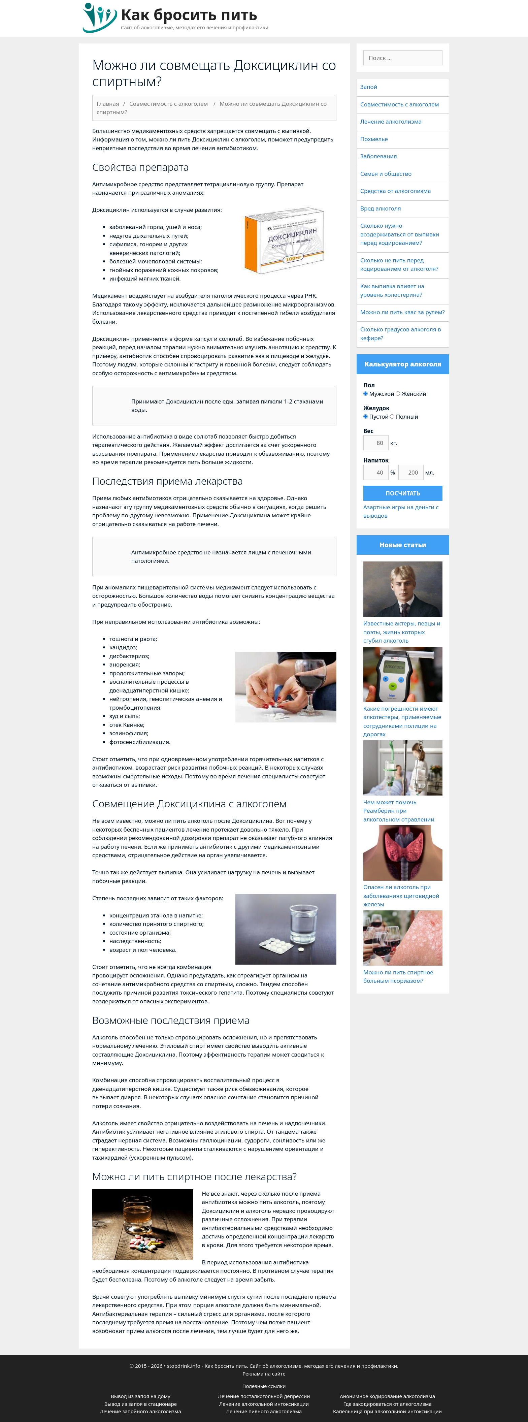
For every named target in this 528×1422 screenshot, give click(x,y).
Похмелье (374, 139)
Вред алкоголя (380, 208)
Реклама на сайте (264, 1373)
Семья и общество (385, 173)
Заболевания (378, 156)
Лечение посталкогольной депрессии (264, 1396)
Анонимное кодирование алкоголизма (387, 1396)
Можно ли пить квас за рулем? (402, 312)
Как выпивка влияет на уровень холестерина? (392, 290)
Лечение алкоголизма (391, 121)
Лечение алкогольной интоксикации (264, 1403)
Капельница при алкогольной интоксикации (387, 1411)
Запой (368, 87)
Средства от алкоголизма (395, 191)
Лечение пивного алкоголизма (264, 1411)
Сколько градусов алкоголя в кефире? (400, 333)
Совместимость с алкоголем (399, 104)
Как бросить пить (189, 14)
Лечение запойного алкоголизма (140, 1411)
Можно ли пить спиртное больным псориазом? (402, 972)
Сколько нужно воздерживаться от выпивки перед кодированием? (399, 234)
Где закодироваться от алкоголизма (387, 1403)
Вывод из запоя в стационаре (140, 1403)
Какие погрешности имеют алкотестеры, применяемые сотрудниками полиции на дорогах (402, 717)
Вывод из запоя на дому (140, 1396)
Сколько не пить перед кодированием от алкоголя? (399, 264)
